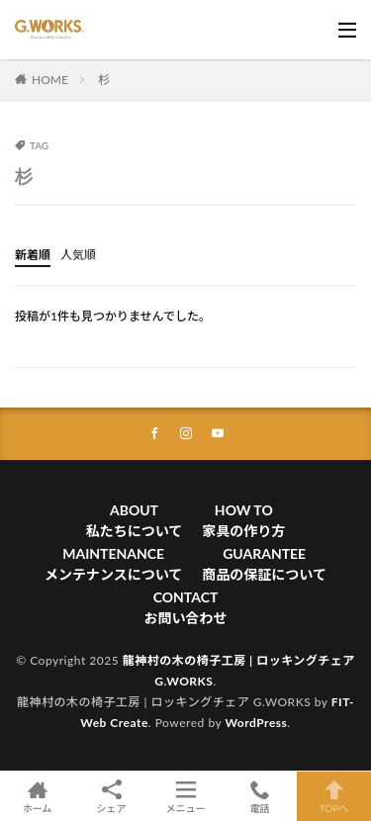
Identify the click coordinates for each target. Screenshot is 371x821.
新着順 (32, 254)
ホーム (37, 796)
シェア (111, 796)
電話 (260, 796)
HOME (50, 79)
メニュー (185, 796)
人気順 (78, 254)
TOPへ (334, 796)
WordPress (256, 722)
